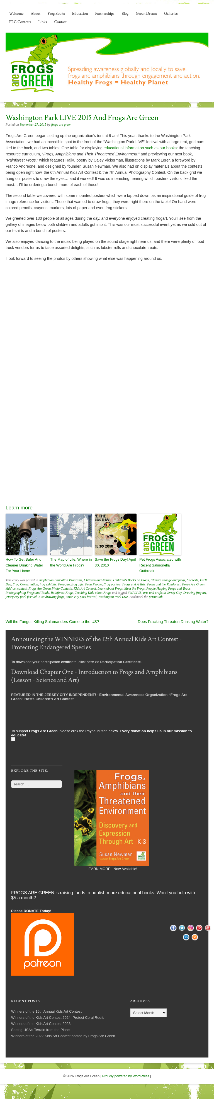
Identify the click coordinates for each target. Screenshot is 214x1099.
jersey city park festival (21, 597)
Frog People (93, 584)
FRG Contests (20, 22)
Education (80, 13)
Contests (192, 580)
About (35, 13)
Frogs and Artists (133, 584)
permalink (155, 597)
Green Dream (146, 13)
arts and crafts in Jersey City (162, 593)
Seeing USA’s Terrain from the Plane (40, 1030)
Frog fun (64, 584)
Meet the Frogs (134, 588)
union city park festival (81, 597)
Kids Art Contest (85, 588)
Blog (125, 13)
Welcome (16, 13)
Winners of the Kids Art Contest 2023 (40, 1024)
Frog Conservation (25, 584)
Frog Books (56, 13)
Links (42, 22)
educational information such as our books (140, 148)
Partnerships (104, 13)
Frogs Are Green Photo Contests (50, 588)
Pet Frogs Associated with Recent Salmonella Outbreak (160, 565)
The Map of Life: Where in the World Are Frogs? (71, 562)
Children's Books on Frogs (131, 580)
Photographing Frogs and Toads (27, 593)
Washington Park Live (113, 597)
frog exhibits (48, 584)
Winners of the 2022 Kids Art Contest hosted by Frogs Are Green (63, 1036)
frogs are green (61, 124)
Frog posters (111, 584)
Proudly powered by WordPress (125, 1076)
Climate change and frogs (167, 580)
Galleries (171, 13)
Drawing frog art (194, 593)
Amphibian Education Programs (60, 580)
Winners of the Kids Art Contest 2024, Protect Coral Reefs (57, 1017)
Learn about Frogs (110, 588)
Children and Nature (97, 580)
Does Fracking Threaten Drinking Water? (173, 621)
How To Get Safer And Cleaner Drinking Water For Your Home (24, 565)
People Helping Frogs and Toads (168, 588)
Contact (60, 22)
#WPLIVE (135, 593)
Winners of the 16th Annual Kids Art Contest (46, 1011)
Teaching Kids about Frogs (93, 593)
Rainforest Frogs (62, 593)
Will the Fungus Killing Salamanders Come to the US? (52, 621)
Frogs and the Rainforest (163, 584)
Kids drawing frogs (51, 597)
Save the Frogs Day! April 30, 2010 (115, 562)
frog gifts (77, 584)
